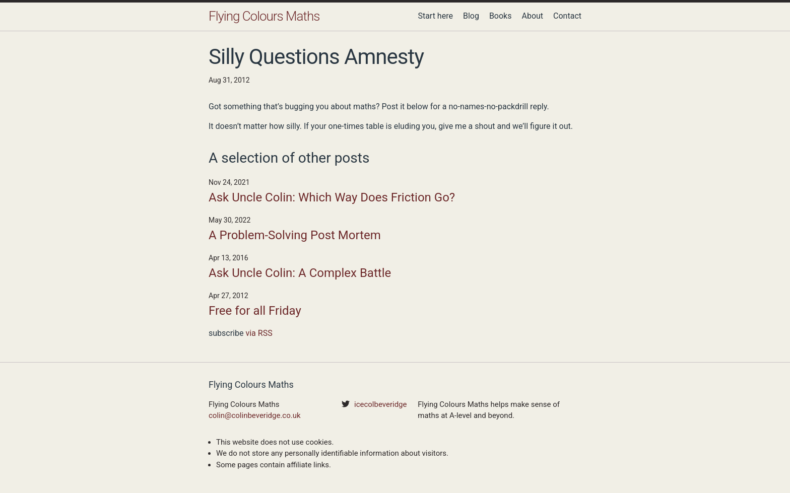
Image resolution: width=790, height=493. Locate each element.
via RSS (258, 333)
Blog (471, 16)
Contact (567, 16)
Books (500, 16)
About (532, 16)
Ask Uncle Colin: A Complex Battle (300, 273)
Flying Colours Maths (264, 16)
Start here (435, 16)
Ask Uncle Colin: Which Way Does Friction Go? (332, 197)
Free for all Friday (255, 311)
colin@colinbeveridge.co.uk (255, 415)
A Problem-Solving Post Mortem (295, 235)
